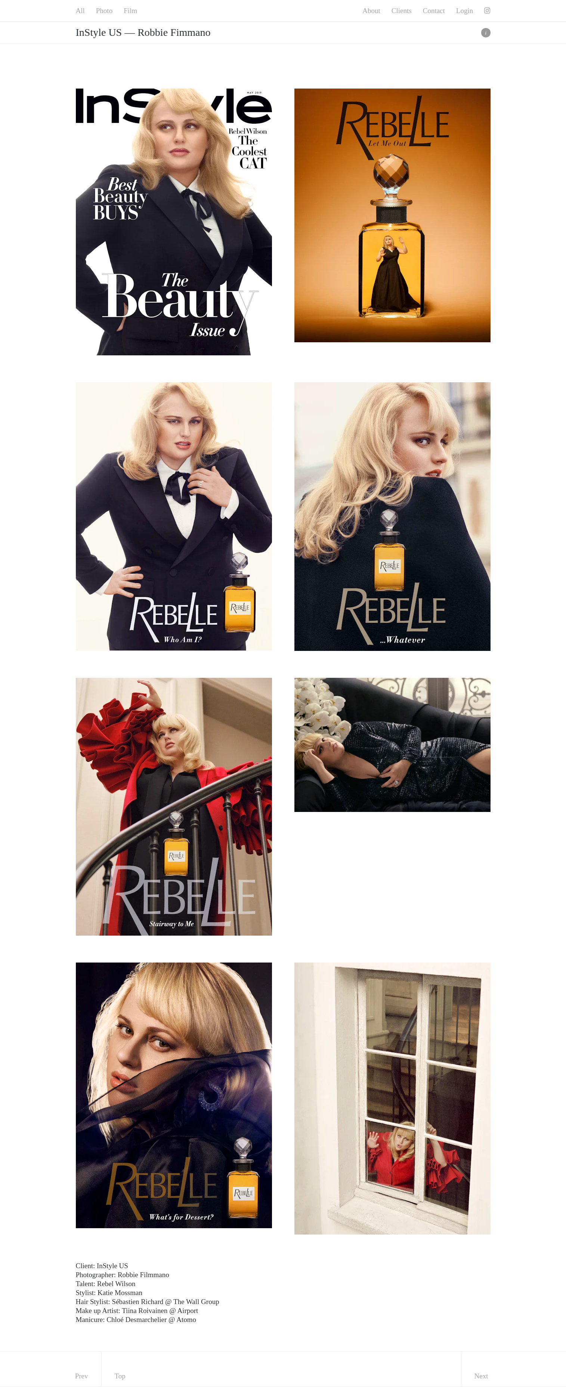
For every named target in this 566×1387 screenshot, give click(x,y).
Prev (81, 1376)
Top (120, 1376)
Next (481, 1376)
